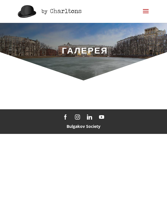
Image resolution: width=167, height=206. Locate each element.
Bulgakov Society (83, 126)
